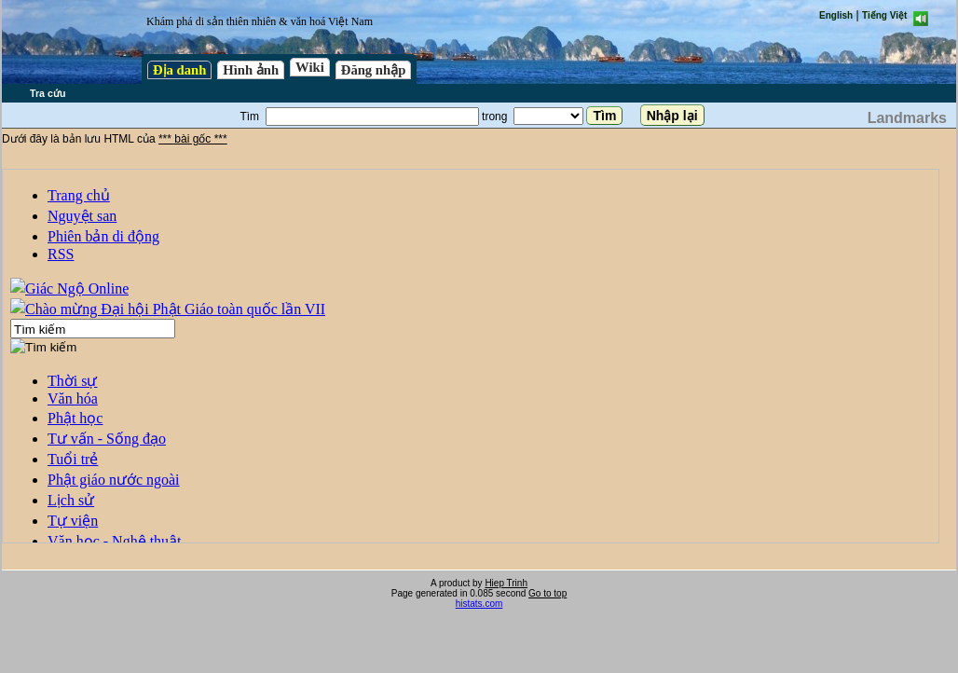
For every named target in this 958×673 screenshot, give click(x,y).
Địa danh (179, 69)
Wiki (309, 67)
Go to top (547, 593)
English (836, 15)
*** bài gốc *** (192, 138)
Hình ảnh (251, 69)
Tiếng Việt (884, 15)
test (470, 356)
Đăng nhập (373, 69)
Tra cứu (47, 93)
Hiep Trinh (506, 583)
